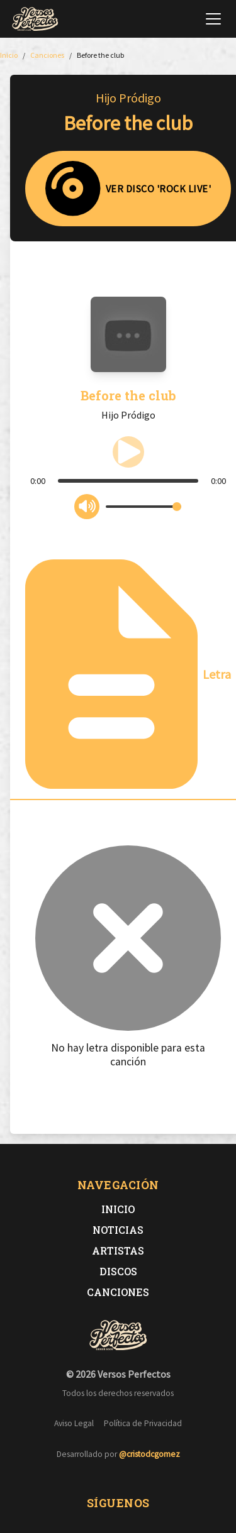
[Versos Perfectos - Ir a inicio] (35, 19)
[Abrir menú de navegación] (213, 19)
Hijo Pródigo (128, 98)
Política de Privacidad (143, 1423)
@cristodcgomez (149, 1454)
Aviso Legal (74, 1423)
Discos (118, 1271)
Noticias (118, 1229)
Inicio (118, 1209)
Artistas (118, 1250)
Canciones (118, 1292)
